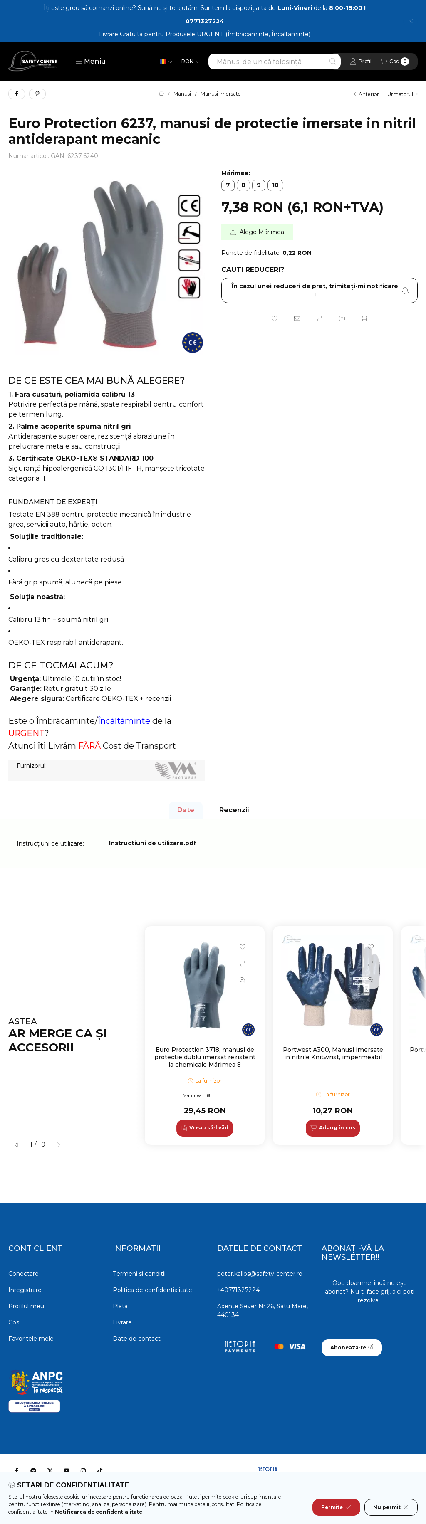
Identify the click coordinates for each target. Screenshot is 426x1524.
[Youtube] (66, 1470)
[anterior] (16, 1145)
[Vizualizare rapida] (242, 980)
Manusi (182, 94)
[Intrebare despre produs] (342, 318)
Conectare (23, 1273)
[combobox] (274, 61)
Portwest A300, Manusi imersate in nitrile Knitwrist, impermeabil (333, 1053)
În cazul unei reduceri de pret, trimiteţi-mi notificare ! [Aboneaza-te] (320, 290)
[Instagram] (83, 1470)
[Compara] (319, 318)
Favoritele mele (31, 1338)
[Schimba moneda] (190, 61)
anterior (366, 94)
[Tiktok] (100, 1470)
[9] (258, 185)
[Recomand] (297, 318)
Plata (120, 1306)
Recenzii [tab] (234, 810)
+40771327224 (238, 1290)
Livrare (122, 1322)
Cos (13, 1322)
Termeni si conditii (139, 1273)
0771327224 (205, 21)
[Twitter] (50, 1470)
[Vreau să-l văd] (204, 1128)
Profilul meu (26, 1306)
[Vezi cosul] (394, 61)
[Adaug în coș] (332, 1128)
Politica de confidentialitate (152, 1290)
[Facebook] (16, 1470)
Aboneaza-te (351, 1347)
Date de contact (137, 1338)
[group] (281, 1035)
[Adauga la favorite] (274, 318)
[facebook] (16, 94)
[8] (243, 185)
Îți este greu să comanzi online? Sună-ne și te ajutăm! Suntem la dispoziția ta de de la (205, 8)
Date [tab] (185, 810)
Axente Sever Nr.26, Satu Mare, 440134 (262, 1310)
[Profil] (360, 61)
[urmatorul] (58, 1145)
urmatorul (402, 94)
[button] (90, 61)
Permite (336, 1507)
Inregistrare (25, 1290)
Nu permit (391, 1507)
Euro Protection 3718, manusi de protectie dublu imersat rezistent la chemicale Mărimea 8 (204, 1057)
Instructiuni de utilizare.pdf (152, 843)
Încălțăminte (124, 721)
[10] (275, 185)
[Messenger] (33, 1470)
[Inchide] (410, 21)
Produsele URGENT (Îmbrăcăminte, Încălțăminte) (238, 34)
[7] (228, 185)
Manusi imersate (221, 94)
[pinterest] (37, 94)
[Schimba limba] (165, 61)
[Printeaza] (364, 318)
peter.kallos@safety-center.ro (259, 1273)
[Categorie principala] (161, 94)
